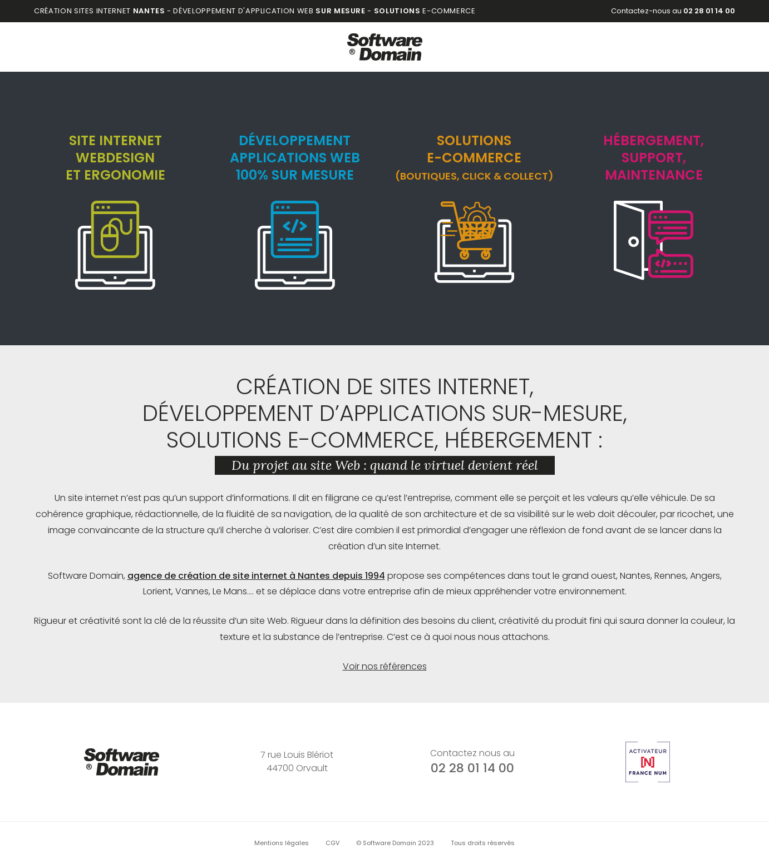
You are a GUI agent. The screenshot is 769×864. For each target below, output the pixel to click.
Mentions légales (281, 842)
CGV (332, 842)
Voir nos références (385, 666)
